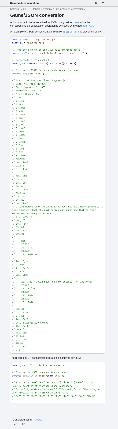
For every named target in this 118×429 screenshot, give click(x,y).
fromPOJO (88, 25)
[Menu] (104, 3)
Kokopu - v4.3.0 (19, 9)
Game (15, 22)
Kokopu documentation (24, 3)
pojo (76, 22)
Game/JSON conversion (70, 9)
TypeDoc (37, 419)
